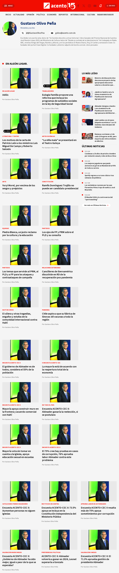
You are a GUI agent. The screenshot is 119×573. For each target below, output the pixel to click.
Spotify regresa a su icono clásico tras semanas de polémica (99, 176)
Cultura (91, 14)
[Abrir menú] (8, 6)
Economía (51, 14)
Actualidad (18, 14)
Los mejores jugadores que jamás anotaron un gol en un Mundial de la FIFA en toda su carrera (100, 165)
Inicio (8, 14)
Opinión (30, 14)
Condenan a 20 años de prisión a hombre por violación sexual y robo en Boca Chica (100, 154)
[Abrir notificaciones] (100, 6)
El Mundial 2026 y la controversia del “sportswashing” (99, 198)
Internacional (77, 14)
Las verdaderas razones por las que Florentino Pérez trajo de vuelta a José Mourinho (100, 187)
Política (40, 14)
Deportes (63, 14)
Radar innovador (105, 14)
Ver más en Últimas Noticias (96, 205)
